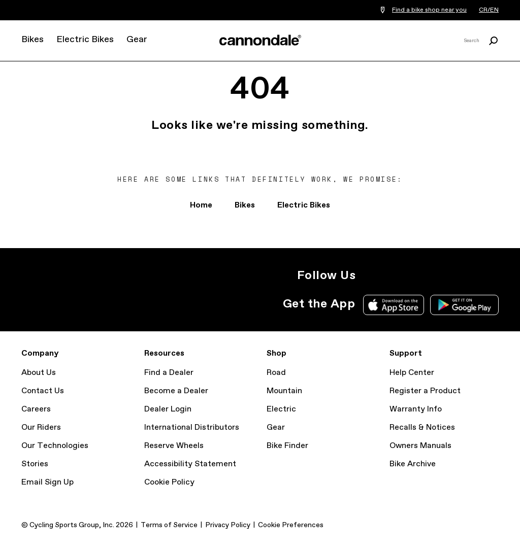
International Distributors (191, 427)
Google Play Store (464, 305)
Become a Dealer (176, 391)
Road (276, 372)
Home (201, 205)
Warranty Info (415, 409)
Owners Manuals (420, 445)
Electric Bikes (85, 39)
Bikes (32, 39)
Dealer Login (167, 409)
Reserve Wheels (174, 445)
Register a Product (425, 391)
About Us (38, 372)
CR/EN (489, 10)
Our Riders (41, 427)
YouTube (437, 275)
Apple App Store (393, 305)
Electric (281, 409)
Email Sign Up (47, 482)
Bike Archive (412, 464)
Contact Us (42, 391)
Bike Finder (287, 445)
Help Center (411, 372)
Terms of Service (169, 525)
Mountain (284, 391)
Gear (136, 39)
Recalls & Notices (422, 427)
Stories (34, 464)
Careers (36, 409)
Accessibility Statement (190, 464)
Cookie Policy (169, 482)
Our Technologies (54, 445)
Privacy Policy (227, 525)
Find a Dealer (168, 372)
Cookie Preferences (290, 525)
